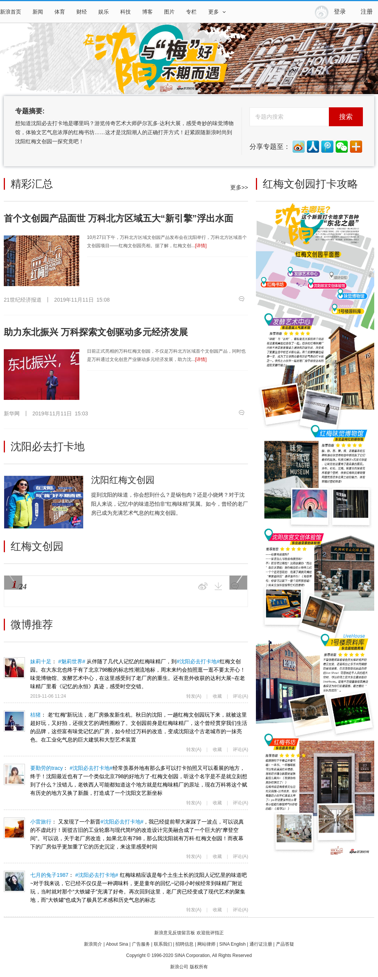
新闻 (38, 12)
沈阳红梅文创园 (123, 480)
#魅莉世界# (71, 661)
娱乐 (103, 12)
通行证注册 (260, 944)
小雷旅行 (14, 828)
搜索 (346, 117)
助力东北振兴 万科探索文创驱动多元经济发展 (96, 332)
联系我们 (163, 944)
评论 (240, 696)
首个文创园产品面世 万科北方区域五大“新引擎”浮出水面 (118, 218)
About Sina (117, 944)
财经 (81, 12)
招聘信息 (184, 944)
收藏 (217, 696)
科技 (125, 12)
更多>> (239, 187)
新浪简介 (93, 944)
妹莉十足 (14, 667)
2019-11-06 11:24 (48, 696)
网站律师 (206, 944)
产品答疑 (285, 944)
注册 (367, 11)
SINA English (232, 944)
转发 (193, 696)
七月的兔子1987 (14, 881)
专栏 (191, 12)
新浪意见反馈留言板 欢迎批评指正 (188, 932)
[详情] (201, 245)
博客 (147, 12)
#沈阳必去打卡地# (198, 661)
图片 (169, 12)
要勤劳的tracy (14, 774)
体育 (59, 12)
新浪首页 (10, 12)
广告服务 (141, 944)
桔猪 (14, 721)
